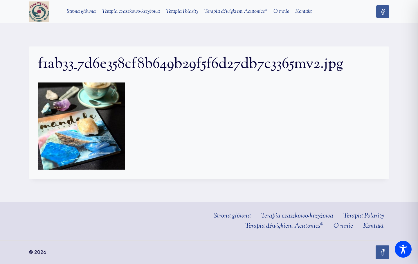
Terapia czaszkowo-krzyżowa (131, 11)
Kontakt (303, 11)
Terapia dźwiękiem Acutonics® (235, 11)
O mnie (281, 11)
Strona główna (81, 11)
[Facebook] (382, 11)
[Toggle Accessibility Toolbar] (403, 249)
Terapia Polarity (182, 11)
